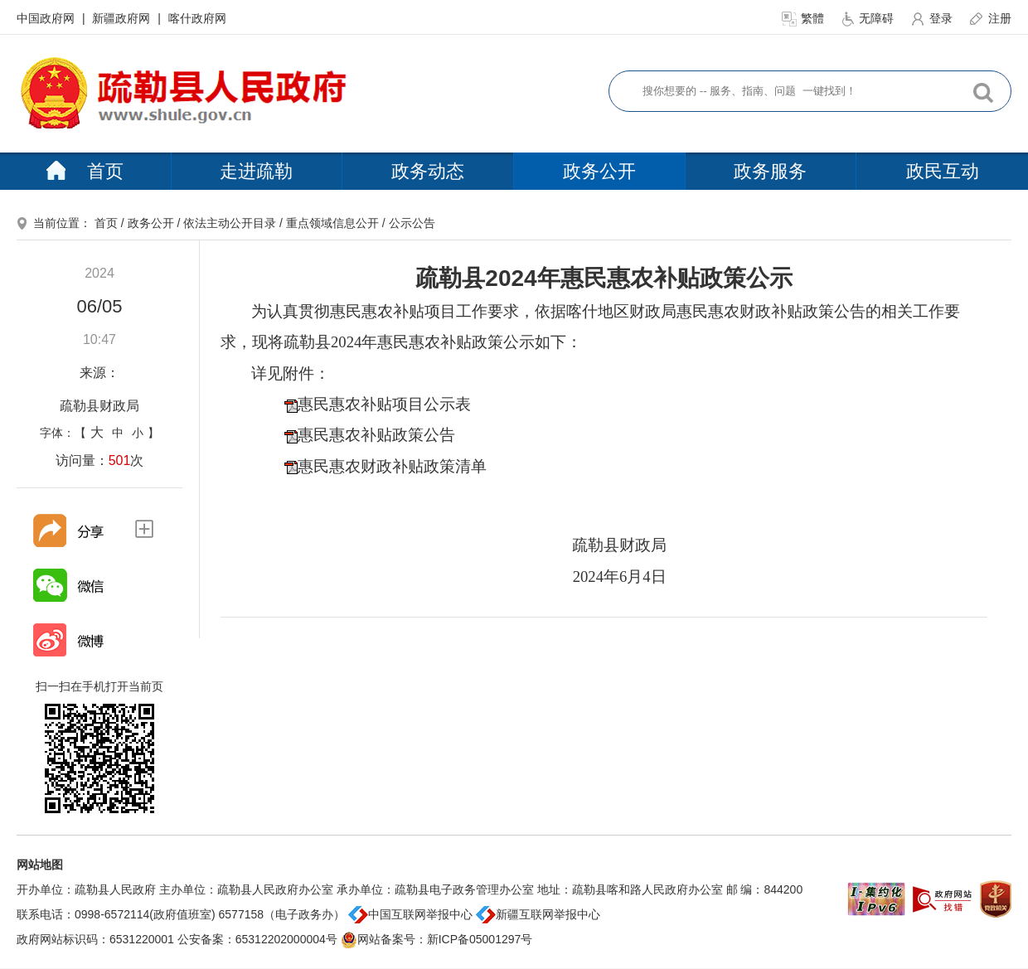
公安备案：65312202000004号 (257, 939)
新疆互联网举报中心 (538, 914)
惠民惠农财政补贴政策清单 (392, 466)
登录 (932, 18)
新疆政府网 (122, 18)
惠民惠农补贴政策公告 (376, 434)
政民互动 (942, 171)
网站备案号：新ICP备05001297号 (437, 939)
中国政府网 (47, 18)
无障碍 (869, 18)
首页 (85, 171)
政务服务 (770, 171)
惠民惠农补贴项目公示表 (384, 404)
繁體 (804, 18)
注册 (989, 18)
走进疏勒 (256, 171)
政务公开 (599, 171)
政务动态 (427, 171)
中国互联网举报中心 (410, 914)
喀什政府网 (197, 18)
